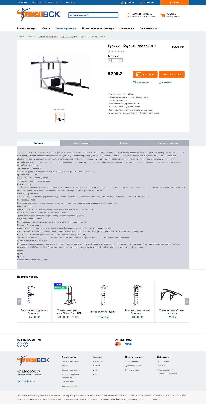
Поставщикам (163, 361)
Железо (46, 28)
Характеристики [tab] (81, 143)
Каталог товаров (70, 357)
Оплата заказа (131, 361)
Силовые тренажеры (66, 28)
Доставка (36, 2)
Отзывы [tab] (124, 143)
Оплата (48, 2)
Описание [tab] (38, 143)
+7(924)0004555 (141, 14)
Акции (59, 2)
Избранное (147, 2)
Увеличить (60, 109)
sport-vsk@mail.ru (26, 381)
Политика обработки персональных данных (167, 371)
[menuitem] (26, 28)
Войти (174, 2)
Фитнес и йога (127, 28)
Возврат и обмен (132, 370)
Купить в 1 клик (172, 74)
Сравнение (127, 2)
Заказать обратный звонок (143, 16)
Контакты (70, 2)
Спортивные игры (149, 28)
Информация (163, 357)
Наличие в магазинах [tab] (167, 143)
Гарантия (161, 366)
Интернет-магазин (134, 357)
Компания (98, 357)
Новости (97, 366)
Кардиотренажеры (26, 28)
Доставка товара (133, 366)
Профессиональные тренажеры (98, 28)
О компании (22, 2)
